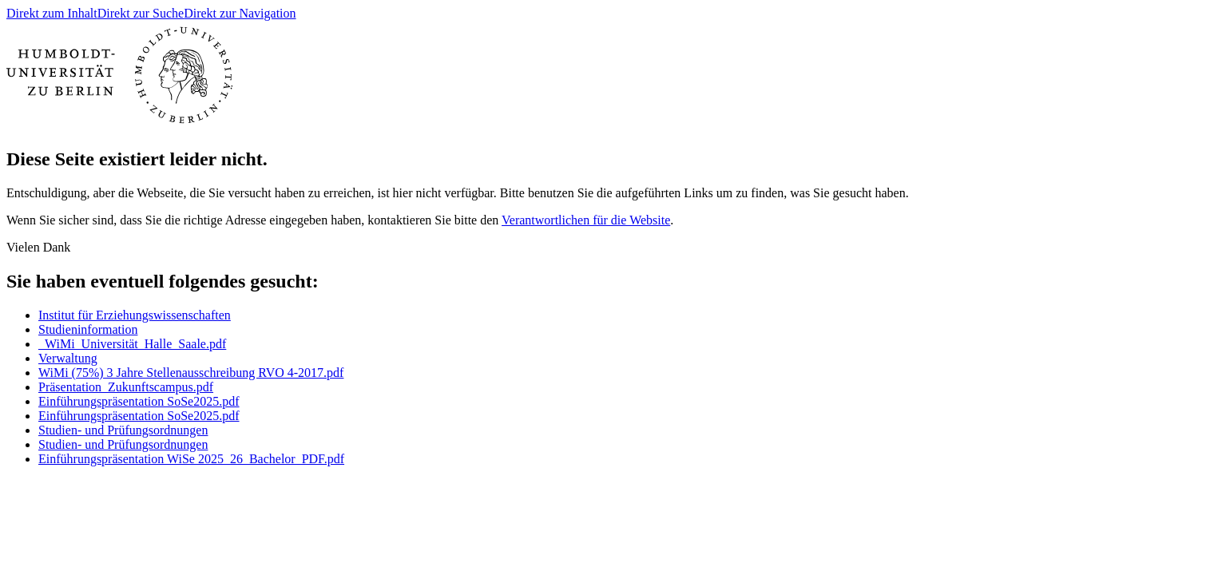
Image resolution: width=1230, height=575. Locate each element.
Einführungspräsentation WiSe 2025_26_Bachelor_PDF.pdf (191, 459)
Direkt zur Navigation (240, 13)
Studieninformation (87, 329)
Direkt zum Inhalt (51, 13)
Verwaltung (67, 358)
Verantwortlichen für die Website (586, 220)
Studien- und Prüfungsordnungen (123, 430)
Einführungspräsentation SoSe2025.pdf (139, 401)
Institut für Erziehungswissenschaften (134, 315)
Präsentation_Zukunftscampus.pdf (125, 387)
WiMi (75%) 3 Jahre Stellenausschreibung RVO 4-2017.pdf (190, 372)
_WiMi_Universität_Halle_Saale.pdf (132, 344)
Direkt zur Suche (140, 13)
